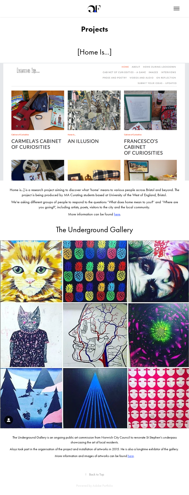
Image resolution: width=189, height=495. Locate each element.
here (117, 214)
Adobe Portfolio (103, 486)
